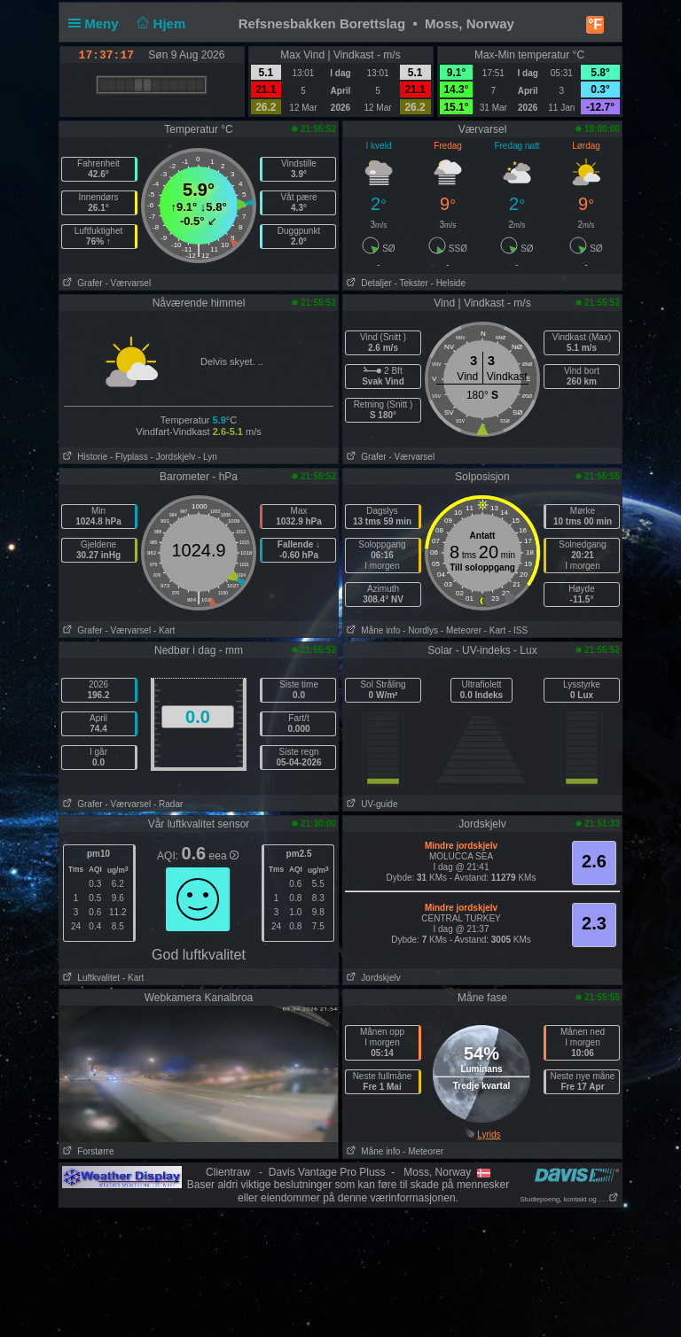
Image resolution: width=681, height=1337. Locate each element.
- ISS (518, 630)
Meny (97, 23)
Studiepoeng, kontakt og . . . (569, 1199)
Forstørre (86, 1151)
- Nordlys (420, 630)
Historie (83, 457)
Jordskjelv (372, 978)
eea (224, 856)
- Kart (164, 630)
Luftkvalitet (89, 978)
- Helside (448, 283)
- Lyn (207, 457)
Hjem (159, 23)
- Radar (168, 804)
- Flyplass (129, 457)
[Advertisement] (340, 1264)
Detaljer (367, 283)
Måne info (371, 630)
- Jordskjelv (173, 457)
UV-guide (370, 804)
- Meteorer (461, 630)
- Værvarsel (128, 283)
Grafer (81, 283)
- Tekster (411, 283)
